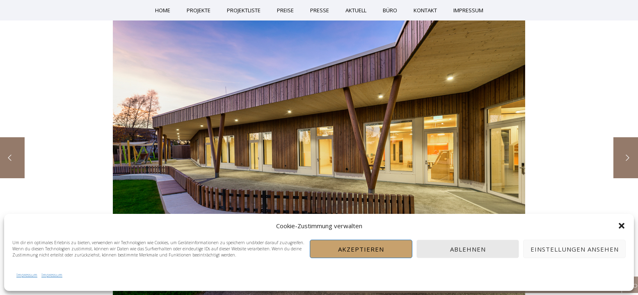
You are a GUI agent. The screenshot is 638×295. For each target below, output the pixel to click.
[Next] (625, 157)
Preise (285, 10)
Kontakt (425, 10)
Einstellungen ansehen (575, 249)
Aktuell (355, 10)
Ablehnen (468, 249)
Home (162, 10)
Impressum (26, 275)
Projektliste (244, 10)
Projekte (198, 10)
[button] (621, 226)
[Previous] (12, 157)
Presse (319, 10)
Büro (390, 10)
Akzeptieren (361, 249)
